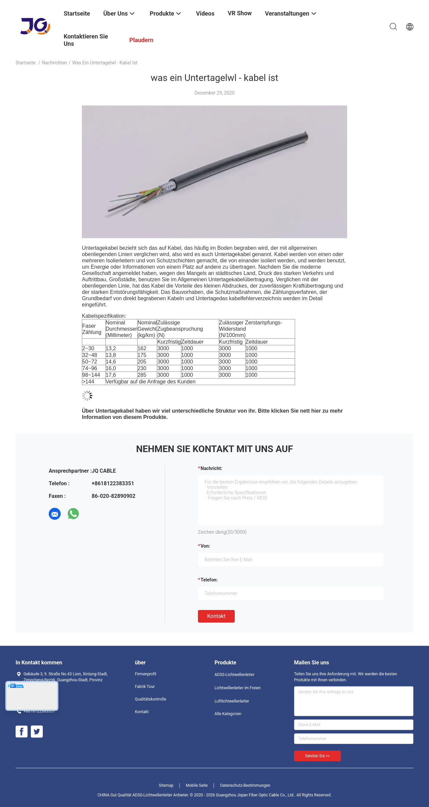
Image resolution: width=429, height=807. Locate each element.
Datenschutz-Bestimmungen (245, 785)
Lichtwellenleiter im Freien (237, 688)
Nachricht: (211, 468)
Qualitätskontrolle (150, 699)
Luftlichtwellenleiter (231, 701)
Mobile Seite (197, 785)
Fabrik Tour (145, 686)
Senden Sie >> (317, 756)
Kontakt (216, 616)
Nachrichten (54, 62)
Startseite (25, 62)
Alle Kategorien (227, 713)
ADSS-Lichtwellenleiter (234, 674)
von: (205, 546)
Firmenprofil (145, 674)
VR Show (240, 13)
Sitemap (166, 785)
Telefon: (209, 579)
